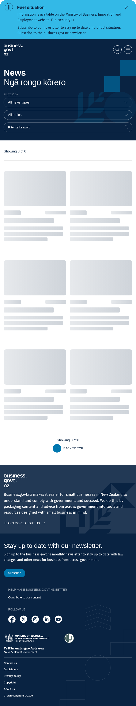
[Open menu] (128, 49)
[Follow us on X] (23, 619)
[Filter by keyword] (68, 127)
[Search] (126, 127)
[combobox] (68, 102)
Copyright (10, 682)
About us (9, 689)
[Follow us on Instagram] (35, 619)
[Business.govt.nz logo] (13, 49)
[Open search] (117, 49)
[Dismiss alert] (126, 7)
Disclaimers (11, 669)
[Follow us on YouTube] (58, 619)
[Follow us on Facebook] (12, 619)
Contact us (10, 663)
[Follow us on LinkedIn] (46, 619)
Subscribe (14, 573)
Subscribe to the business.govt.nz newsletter (52, 33)
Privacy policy (12, 676)
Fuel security (60, 20)
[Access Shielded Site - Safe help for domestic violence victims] (69, 638)
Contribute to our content (24, 597)
